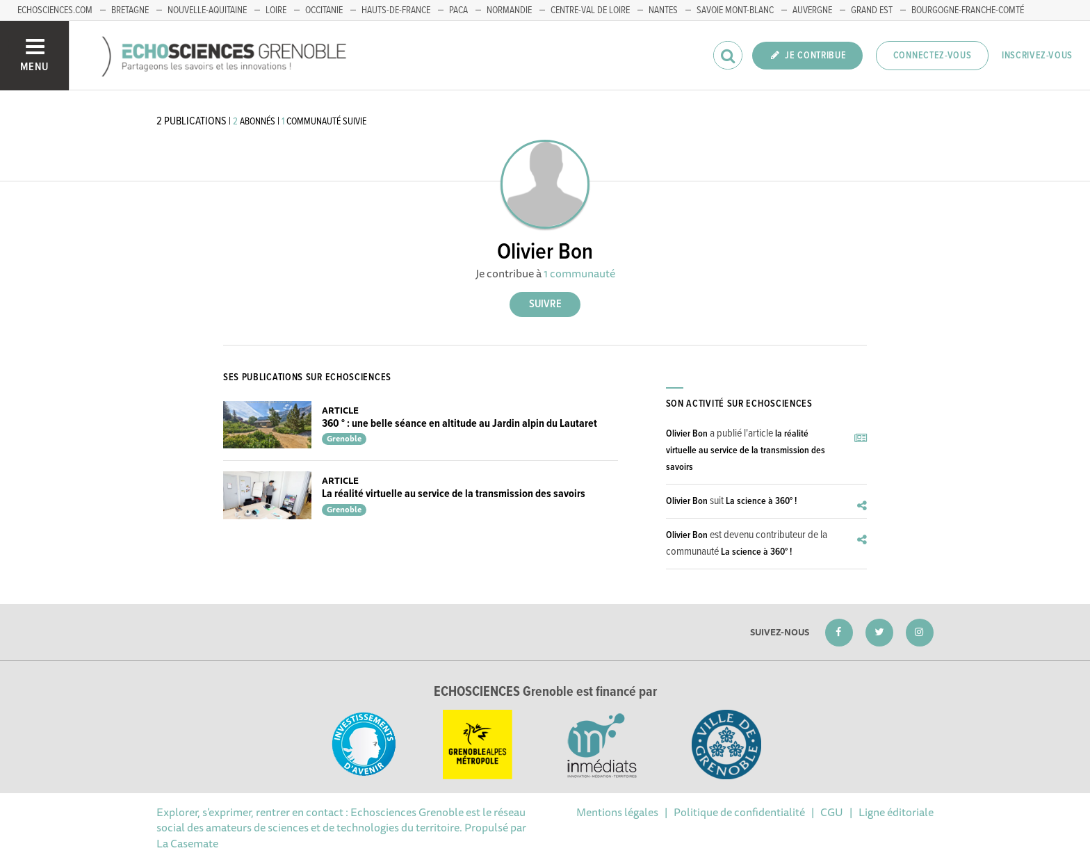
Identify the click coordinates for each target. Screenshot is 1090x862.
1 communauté (579, 273)
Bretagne (130, 10)
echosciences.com (54, 10)
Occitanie (324, 10)
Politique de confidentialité (739, 812)
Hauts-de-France (395, 10)
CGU (831, 812)
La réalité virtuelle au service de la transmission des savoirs (453, 494)
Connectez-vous (932, 55)
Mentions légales (617, 812)
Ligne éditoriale (896, 812)
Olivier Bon (687, 434)
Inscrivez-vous (1037, 55)
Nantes (663, 10)
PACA (458, 10)
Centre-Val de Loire (590, 10)
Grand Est (872, 10)
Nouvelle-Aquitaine (207, 10)
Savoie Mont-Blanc (735, 10)
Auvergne (812, 10)
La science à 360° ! (761, 501)
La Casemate (187, 843)
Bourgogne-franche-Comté (967, 10)
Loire (276, 10)
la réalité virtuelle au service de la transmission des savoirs (745, 450)
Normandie (509, 10)
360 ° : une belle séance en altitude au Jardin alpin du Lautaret (459, 423)
